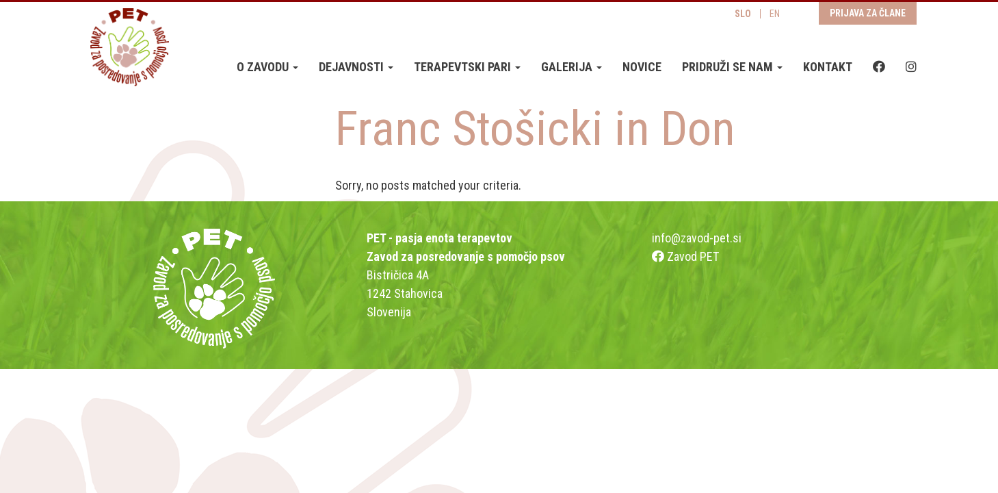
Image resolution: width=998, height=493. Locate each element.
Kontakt (827, 67)
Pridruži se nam (732, 67)
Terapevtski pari (467, 67)
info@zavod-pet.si (696, 238)
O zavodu (267, 67)
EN (775, 13)
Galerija (571, 67)
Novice (641, 67)
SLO (743, 13)
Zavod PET (685, 256)
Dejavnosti (356, 67)
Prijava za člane (868, 13)
